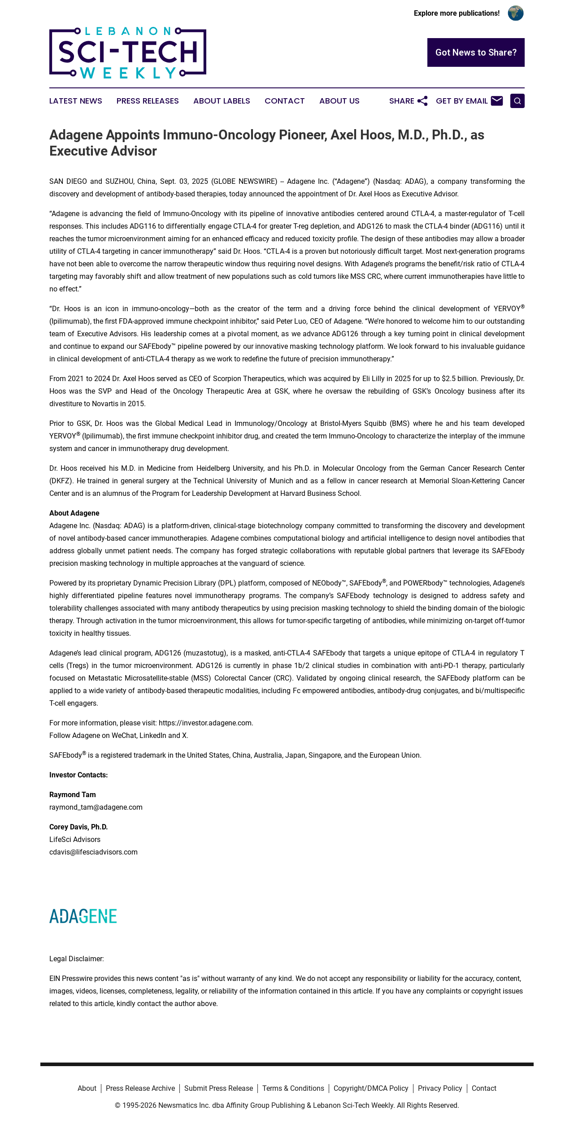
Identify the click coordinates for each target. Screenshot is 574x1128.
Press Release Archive (140, 1088)
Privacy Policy (440, 1088)
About (87, 1088)
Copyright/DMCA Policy (371, 1088)
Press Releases (148, 101)
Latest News (75, 101)
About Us (339, 101)
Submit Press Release (218, 1088)
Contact (285, 101)
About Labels (221, 101)
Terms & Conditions (293, 1088)
